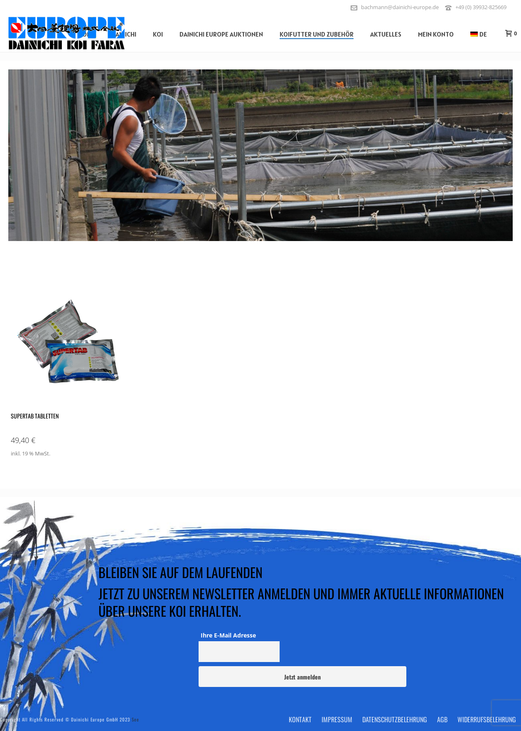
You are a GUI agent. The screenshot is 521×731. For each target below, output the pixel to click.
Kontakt (300, 719)
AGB (442, 719)
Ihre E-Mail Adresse (228, 635)
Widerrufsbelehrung (486, 719)
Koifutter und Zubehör (317, 34)
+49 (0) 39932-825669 (480, 7)
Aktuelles (385, 34)
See (135, 719)
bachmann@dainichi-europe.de (400, 7)
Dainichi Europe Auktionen (221, 34)
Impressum (337, 719)
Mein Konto (436, 34)
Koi (158, 34)
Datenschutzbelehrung (394, 719)
